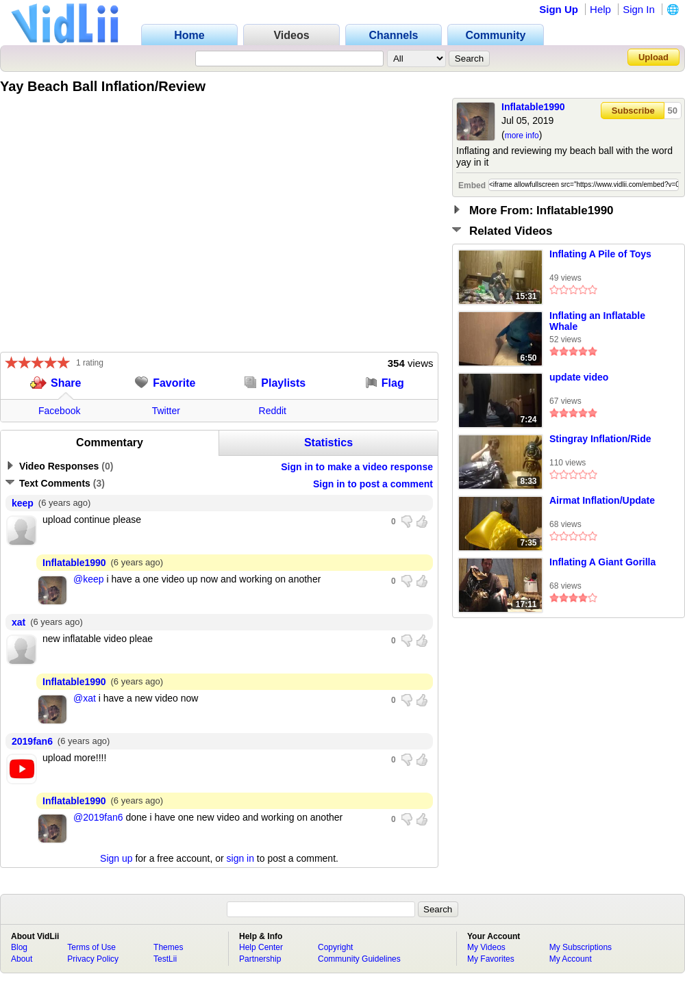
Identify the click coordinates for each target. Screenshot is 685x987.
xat (18, 622)
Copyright (335, 947)
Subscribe (633, 110)
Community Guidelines (359, 959)
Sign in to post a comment (373, 483)
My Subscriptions (580, 947)
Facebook (59, 410)
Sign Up (558, 9)
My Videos (486, 947)
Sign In (639, 9)
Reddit (272, 410)
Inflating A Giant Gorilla (602, 561)
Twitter (166, 410)
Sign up (116, 858)
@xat (84, 698)
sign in (240, 858)
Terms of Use (91, 947)
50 (672, 110)
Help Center (261, 947)
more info (522, 135)
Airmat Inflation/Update (602, 500)
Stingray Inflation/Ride (600, 438)
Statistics (328, 442)
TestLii (165, 959)
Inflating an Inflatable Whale (597, 321)
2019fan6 (32, 741)
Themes (168, 947)
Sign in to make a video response (357, 466)
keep (23, 503)
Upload (653, 57)
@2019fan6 (98, 817)
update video (578, 377)
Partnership (260, 959)
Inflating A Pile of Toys (600, 253)
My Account (570, 959)
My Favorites (490, 959)
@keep (88, 579)
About (21, 959)
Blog (19, 947)
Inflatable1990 (533, 106)
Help (600, 9)
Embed (472, 185)
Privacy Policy (93, 959)
